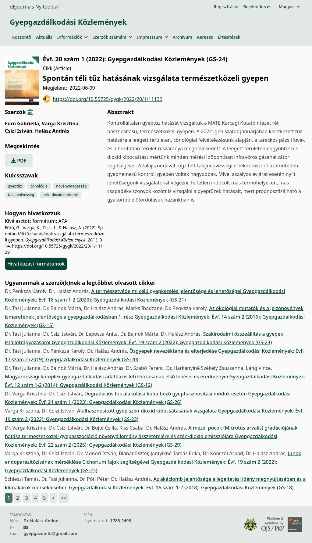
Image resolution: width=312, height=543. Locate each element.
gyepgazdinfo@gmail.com (50, 533)
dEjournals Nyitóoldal (34, 6)
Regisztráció (226, 6)
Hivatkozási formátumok (36, 263)
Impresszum (152, 37)
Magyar (289, 6)
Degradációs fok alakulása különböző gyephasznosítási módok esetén (166, 393)
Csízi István (19, 130)
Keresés (205, 37)
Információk (72, 37)
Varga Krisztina (61, 123)
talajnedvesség (21, 194)
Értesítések (229, 37)
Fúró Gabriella (23, 123)
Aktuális (44, 37)
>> (63, 498)
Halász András (52, 130)
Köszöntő (21, 37)
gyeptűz (15, 186)
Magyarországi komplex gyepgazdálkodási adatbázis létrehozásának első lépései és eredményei (117, 376)
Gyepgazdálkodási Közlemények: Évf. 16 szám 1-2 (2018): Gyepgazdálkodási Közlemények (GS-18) (181, 487)
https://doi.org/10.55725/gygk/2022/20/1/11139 (102, 99)
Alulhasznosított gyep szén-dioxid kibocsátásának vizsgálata (147, 410)
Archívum (182, 37)
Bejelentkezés (257, 6)
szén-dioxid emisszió (60, 194)
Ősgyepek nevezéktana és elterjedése (173, 351)
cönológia (39, 186)
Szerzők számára (112, 37)
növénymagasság (71, 186)
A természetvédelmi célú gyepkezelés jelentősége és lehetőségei (167, 291)
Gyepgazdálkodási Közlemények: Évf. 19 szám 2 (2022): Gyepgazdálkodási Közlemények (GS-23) (161, 342)
